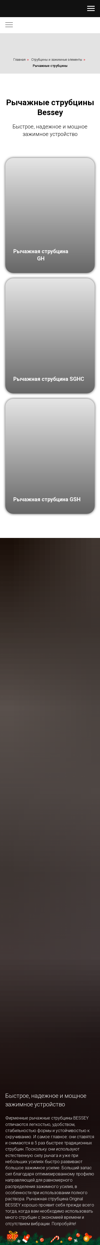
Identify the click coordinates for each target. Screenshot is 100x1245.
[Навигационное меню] (91, 8)
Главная (19, 60)
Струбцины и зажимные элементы (56, 60)
